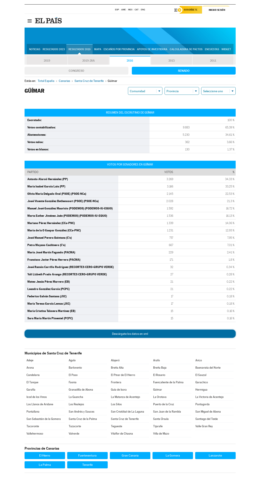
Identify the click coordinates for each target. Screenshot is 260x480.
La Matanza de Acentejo (125, 397)
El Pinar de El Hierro (123, 375)
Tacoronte (32, 427)
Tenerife (87, 465)
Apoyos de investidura (152, 49)
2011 (213, 61)
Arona (30, 368)
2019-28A (88, 61)
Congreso (76, 71)
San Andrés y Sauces (81, 412)
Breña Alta (117, 368)
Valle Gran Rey (204, 427)
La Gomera (173, 456)
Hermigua (201, 390)
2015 (171, 61)
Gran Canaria (130, 456)
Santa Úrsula (161, 419)
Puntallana (32, 412)
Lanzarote (215, 456)
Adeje (29, 361)
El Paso (73, 375)
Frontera (116, 383)
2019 (47, 61)
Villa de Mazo (161, 434)
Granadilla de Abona (81, 390)
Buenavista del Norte (208, 368)
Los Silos (116, 405)
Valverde (74, 434)
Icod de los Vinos (36, 397)
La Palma (45, 465)
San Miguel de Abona (208, 412)
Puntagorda (202, 405)
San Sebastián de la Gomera (43, 419)
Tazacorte (75, 427)
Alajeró (115, 361)
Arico (198, 361)
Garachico (201, 383)
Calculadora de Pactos (186, 49)
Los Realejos (76, 405)
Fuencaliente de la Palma (168, 383)
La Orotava (160, 397)
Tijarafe (158, 427)
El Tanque (32, 383)
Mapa (97, 49)
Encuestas (212, 49)
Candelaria (33, 375)
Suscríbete (192, 10)
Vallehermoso (34, 434)
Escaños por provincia (119, 49)
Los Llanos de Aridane (39, 405)
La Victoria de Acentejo (209, 397)
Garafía (30, 390)
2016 (129, 61)
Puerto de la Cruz (163, 405)
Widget (226, 49)
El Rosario (159, 375)
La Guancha (76, 397)
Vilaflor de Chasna (122, 434)
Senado (184, 71)
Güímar (157, 390)
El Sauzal (200, 375)
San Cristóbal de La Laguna (127, 412)
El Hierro (44, 456)
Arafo (156, 361)
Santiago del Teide (206, 419)
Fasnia (72, 383)
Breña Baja (160, 368)
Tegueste (116, 427)
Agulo (72, 361)
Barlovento (75, 368)
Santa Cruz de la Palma (83, 419)
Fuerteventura (87, 456)
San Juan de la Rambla (167, 412)
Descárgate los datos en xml (130, 334)
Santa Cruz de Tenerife (125, 419)
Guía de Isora (119, 390)
